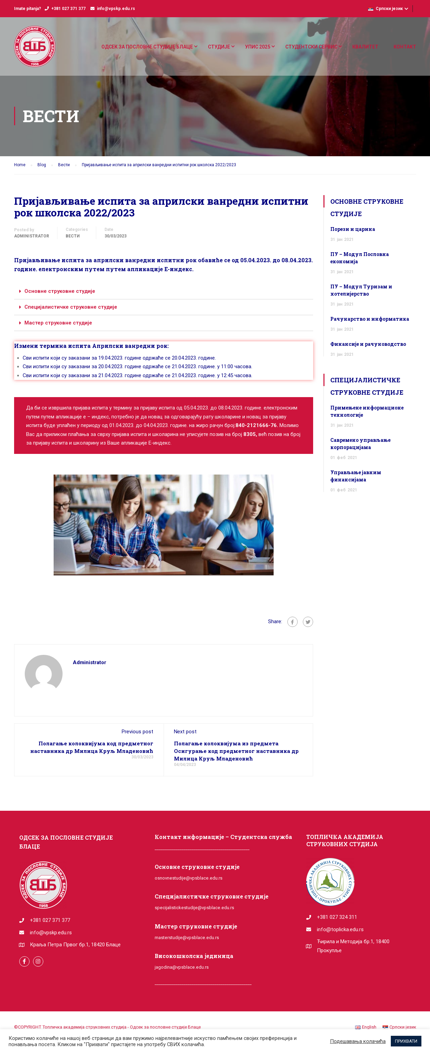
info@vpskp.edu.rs (116, 8)
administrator (31, 236)
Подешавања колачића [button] (358, 1041)
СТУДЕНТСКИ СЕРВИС (311, 47)
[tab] (163, 291)
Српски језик (385, 8)
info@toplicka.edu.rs (340, 929)
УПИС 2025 (257, 47)
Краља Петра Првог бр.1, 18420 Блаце (75, 945)
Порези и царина (352, 229)
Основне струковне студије (59, 291)
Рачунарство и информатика (369, 319)
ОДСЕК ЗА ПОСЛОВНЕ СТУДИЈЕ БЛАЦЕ (147, 47)
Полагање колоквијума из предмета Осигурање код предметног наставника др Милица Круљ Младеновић (236, 751)
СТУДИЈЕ (219, 47)
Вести (73, 236)
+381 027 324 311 (337, 917)
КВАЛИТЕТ (365, 47)
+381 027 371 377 (68, 8)
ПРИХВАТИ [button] (406, 1041)
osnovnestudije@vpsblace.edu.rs (188, 878)
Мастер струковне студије (58, 323)
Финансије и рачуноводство (368, 344)
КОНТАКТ (405, 47)
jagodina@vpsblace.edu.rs (182, 967)
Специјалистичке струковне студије (70, 307)
